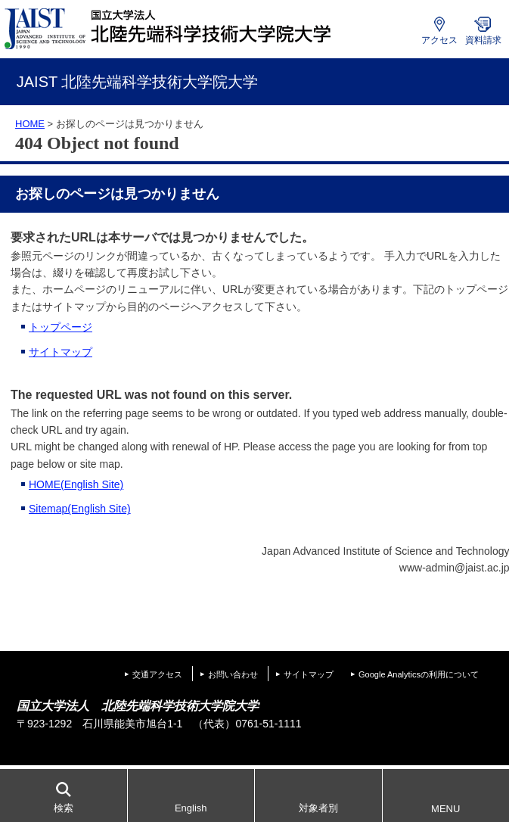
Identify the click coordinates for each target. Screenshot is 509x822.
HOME (30, 123)
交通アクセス (157, 674)
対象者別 (318, 808)
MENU (445, 808)
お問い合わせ (233, 674)
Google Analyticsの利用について (418, 674)
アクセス (439, 40)
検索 (63, 808)
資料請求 (483, 40)
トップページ (60, 327)
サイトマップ (60, 352)
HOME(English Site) (76, 484)
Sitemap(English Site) (80, 509)
